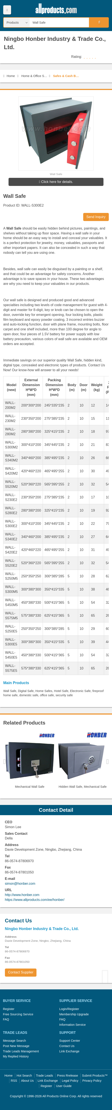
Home (9, 76)
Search (98, 22)
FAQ (6, 1019)
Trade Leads (44, 1075)
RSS (14, 1080)
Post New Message (16, 1046)
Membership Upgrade (74, 1014)
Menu (7, 10)
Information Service (72, 1024)
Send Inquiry (96, 217)
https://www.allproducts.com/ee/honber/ (34, 900)
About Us (27, 1080)
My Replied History (16, 1056)
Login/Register (69, 1009)
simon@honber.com (20, 883)
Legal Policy (70, 1080)
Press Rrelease (67, 1075)
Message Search (14, 1040)
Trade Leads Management (21, 1051)
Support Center (69, 1040)
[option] (29, 762)
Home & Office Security (34, 76)
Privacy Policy (92, 1080)
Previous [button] (4, 761)
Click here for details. (56, 182)
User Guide (64, 1086)
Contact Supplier (20, 972)
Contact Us (66, 1046)
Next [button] (107, 761)
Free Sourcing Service (18, 1014)
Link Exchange (69, 1051)
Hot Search (24, 1075)
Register (9, 1009)
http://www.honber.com (22, 895)
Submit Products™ (95, 1075)
